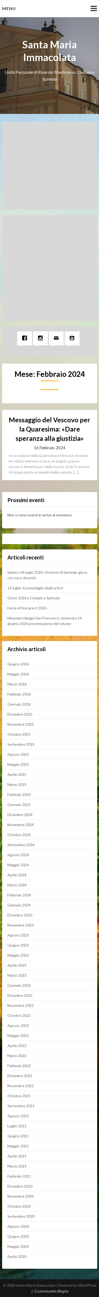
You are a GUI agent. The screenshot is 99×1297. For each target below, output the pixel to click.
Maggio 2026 (18, 674)
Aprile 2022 (16, 1045)
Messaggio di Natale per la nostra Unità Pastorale (50, 151)
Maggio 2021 (18, 1146)
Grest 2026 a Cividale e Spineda (33, 598)
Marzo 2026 (17, 684)
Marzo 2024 (17, 885)
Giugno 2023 (18, 945)
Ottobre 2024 (19, 834)
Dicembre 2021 (19, 1075)
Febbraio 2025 (19, 794)
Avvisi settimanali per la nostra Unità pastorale (49, 139)
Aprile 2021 (16, 1156)
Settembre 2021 (21, 1106)
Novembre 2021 (20, 1085)
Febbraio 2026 (19, 694)
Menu (9, 8)
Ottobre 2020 (19, 1206)
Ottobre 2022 (19, 1015)
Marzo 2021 (17, 1166)
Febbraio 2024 (19, 895)
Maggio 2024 (18, 865)
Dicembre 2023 (19, 915)
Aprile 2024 (16, 875)
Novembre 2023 (20, 925)
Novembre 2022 (20, 1005)
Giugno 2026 (18, 664)
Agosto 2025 (18, 754)
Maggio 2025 (18, 764)
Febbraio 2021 (19, 1176)
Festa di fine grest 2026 (26, 608)
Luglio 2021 (16, 1126)
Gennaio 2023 (19, 985)
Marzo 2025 (17, 784)
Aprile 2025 (16, 774)
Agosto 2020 (18, 1226)
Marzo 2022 (17, 1055)
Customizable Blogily (51, 1291)
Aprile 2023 (16, 965)
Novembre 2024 (20, 824)
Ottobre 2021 (19, 1096)
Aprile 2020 (16, 1256)
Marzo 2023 (17, 975)
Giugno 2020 (18, 1236)
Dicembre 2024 (19, 814)
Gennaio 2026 (19, 704)
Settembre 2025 (21, 744)
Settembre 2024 (21, 844)
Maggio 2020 (18, 1246)
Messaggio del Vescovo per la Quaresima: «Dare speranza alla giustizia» (49, 429)
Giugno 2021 (18, 1136)
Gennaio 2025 (19, 804)
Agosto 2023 (18, 935)
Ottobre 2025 (19, 734)
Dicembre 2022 (19, 995)
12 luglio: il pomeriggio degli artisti (35, 588)
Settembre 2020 (21, 1216)
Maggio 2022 (18, 1035)
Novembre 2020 (20, 1196)
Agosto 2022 (18, 1025)
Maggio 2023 (18, 955)
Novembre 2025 (20, 724)
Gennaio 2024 (19, 905)
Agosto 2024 (18, 855)
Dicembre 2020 (19, 1186)
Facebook (49, 162)
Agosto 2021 (18, 1116)
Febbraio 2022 (19, 1065)
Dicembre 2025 (19, 714)
